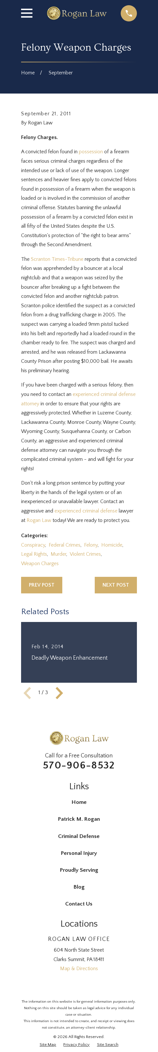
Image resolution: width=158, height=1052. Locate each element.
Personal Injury (79, 853)
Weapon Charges (40, 563)
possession (91, 152)
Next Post (116, 585)
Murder (58, 554)
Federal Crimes (64, 545)
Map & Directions (79, 968)
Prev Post (42, 585)
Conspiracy (33, 545)
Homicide (111, 545)
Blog (79, 887)
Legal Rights (34, 554)
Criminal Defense (79, 836)
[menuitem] (48, 1045)
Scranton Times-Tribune (57, 259)
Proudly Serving (79, 870)
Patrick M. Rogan (79, 819)
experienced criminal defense (86, 511)
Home (79, 802)
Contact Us (78, 904)
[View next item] (59, 693)
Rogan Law (39, 520)
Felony (91, 545)
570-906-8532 (79, 765)
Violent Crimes (85, 554)
